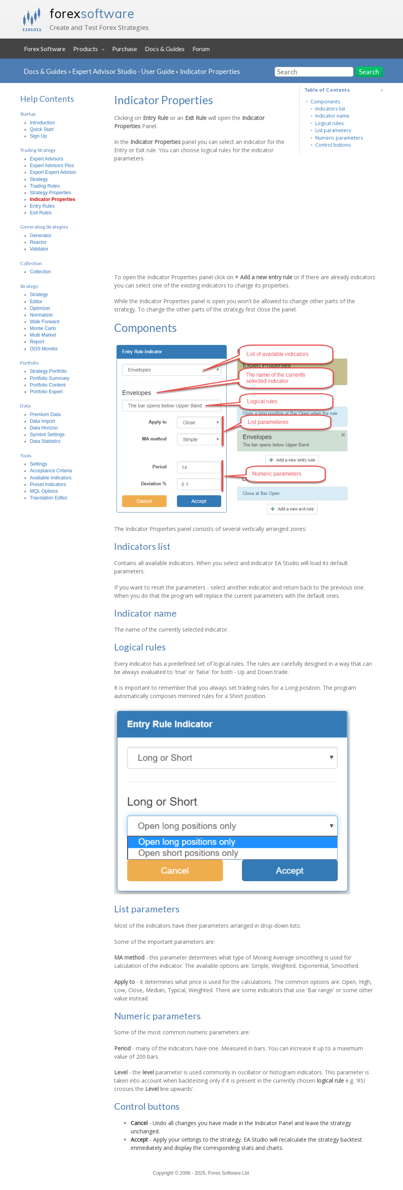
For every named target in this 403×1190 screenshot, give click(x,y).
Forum (201, 48)
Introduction (42, 122)
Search (369, 72)
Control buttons (333, 145)
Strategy (39, 179)
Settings (38, 464)
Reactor (38, 242)
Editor (36, 301)
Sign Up (38, 136)
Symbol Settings (47, 434)
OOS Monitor (44, 349)
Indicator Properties (210, 71)
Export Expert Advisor (53, 172)
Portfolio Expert (46, 391)
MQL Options (44, 491)
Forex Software (44, 48)
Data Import (42, 421)
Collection (40, 271)
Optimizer (40, 308)
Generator (41, 235)
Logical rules (329, 123)
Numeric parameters (339, 137)
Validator (39, 249)
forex (92, 13)
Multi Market (43, 335)
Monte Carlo (43, 328)
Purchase (124, 48)
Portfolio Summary (50, 378)
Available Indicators (51, 478)
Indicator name (332, 115)
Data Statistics (45, 441)
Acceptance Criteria (51, 470)
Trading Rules (45, 186)
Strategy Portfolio (48, 371)
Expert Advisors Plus (52, 165)
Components (325, 101)
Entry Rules (42, 206)
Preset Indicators (48, 484)
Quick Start (42, 129)
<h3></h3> (199, 217)
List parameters (333, 130)
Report (37, 341)
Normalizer (41, 315)
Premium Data (45, 414)
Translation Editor (49, 498)
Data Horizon (44, 428)
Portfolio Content (48, 385)
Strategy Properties (50, 192)
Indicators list (330, 108)
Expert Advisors (46, 159)
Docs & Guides (165, 48)
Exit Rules (41, 213)
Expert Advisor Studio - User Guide (123, 71)
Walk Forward (44, 321)
